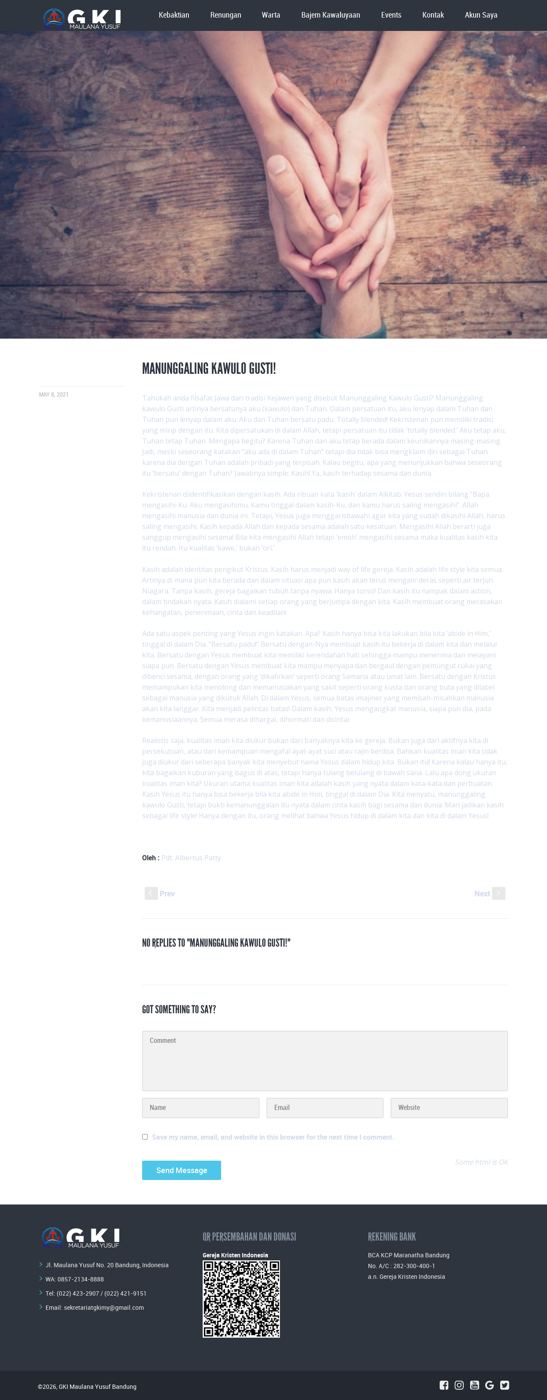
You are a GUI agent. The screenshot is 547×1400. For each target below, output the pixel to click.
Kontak (433, 15)
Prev (160, 893)
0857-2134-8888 (81, 1279)
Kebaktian (174, 15)
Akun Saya (481, 15)
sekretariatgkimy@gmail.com (104, 1307)
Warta (271, 15)
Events (391, 15)
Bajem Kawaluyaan (330, 15)
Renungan (225, 15)
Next (489, 893)
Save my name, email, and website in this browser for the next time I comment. (273, 1137)
